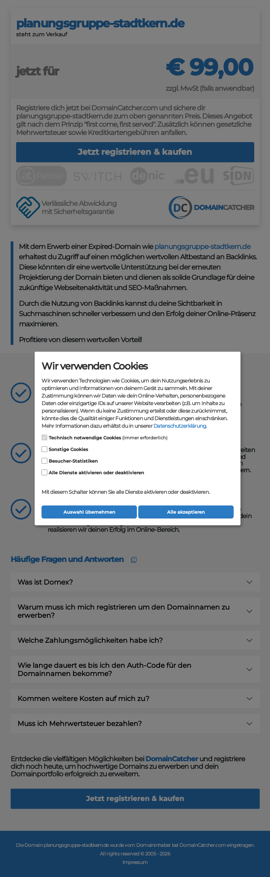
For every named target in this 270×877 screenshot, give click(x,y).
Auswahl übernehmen (89, 512)
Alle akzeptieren (186, 512)
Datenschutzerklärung (179, 426)
